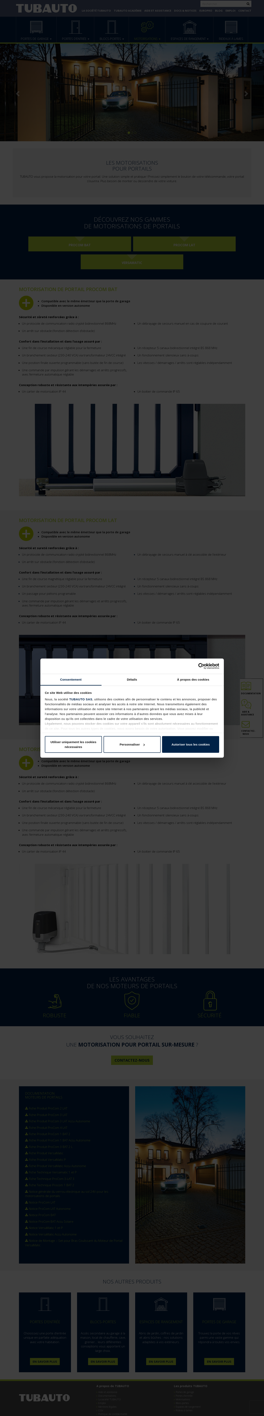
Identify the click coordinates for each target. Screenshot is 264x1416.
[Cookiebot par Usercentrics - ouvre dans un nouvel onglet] (201, 666)
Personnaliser (132, 744)
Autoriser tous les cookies (190, 744)
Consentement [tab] (71, 679)
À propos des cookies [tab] (193, 679)
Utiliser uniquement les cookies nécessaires (73, 744)
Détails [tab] (132, 679)
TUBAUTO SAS (80, 699)
